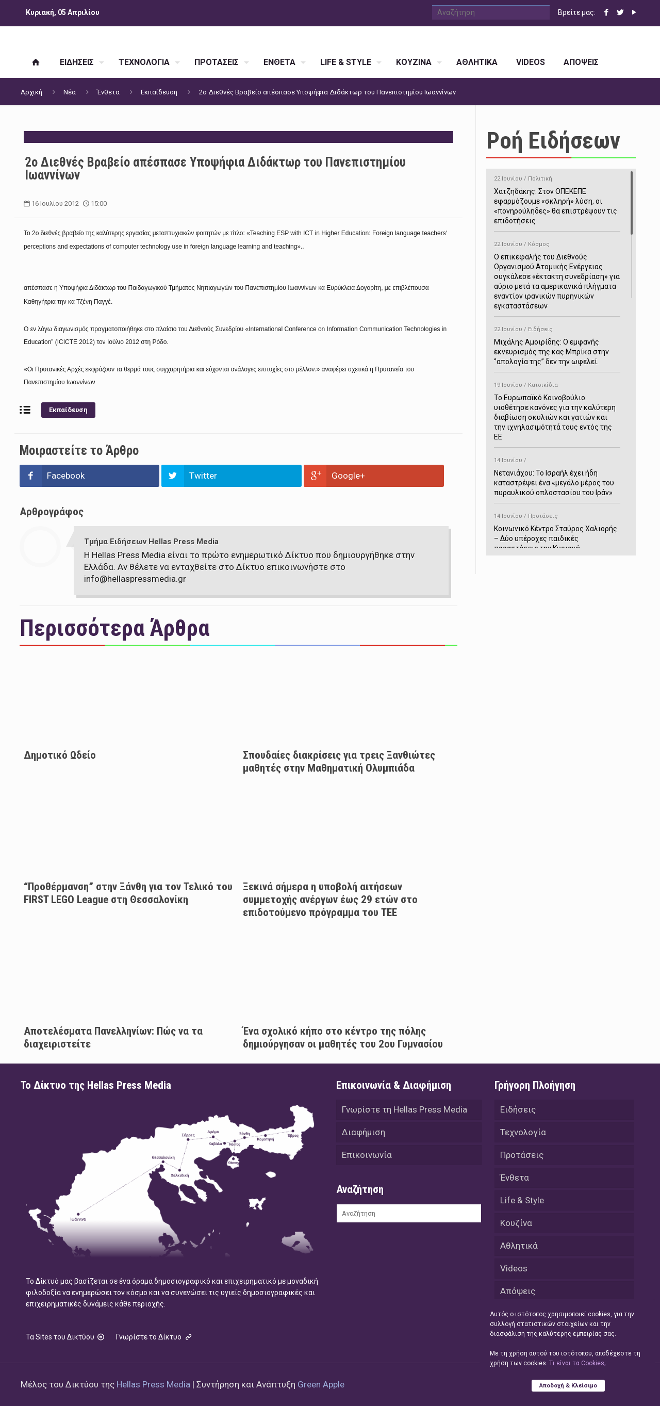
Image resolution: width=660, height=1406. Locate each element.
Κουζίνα (516, 1223)
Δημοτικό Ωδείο (60, 755)
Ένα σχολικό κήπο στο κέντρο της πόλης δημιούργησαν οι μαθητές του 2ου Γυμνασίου (343, 1037)
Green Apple (321, 1384)
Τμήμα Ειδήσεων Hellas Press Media (151, 541)
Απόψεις (517, 1291)
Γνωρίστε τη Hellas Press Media (404, 1109)
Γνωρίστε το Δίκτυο (154, 1337)
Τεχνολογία (523, 1132)
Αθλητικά (519, 1245)
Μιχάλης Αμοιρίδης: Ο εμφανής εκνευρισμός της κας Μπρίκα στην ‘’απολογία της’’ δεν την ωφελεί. (557, 344)
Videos (513, 1268)
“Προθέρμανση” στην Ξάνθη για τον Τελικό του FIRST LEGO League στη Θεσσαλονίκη (128, 893)
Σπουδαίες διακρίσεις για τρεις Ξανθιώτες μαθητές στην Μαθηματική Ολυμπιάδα (339, 761)
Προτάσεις (521, 1155)
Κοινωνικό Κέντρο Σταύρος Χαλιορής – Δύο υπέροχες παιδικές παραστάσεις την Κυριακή (557, 530)
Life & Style (522, 1200)
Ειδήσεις (518, 1109)
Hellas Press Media (153, 1384)
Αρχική (31, 92)
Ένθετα (108, 92)
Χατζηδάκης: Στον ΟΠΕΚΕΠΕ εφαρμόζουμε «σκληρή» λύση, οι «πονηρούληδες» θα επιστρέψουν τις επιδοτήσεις (557, 198)
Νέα (69, 92)
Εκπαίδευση (159, 92)
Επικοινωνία (367, 1155)
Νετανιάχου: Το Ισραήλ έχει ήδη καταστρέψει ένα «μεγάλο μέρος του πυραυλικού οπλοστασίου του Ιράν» (557, 475)
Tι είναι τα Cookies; (577, 1363)
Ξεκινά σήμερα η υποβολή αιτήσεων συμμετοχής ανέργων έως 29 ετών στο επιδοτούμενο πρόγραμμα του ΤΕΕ (330, 899)
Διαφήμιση (363, 1132)
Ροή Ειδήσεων (553, 140)
